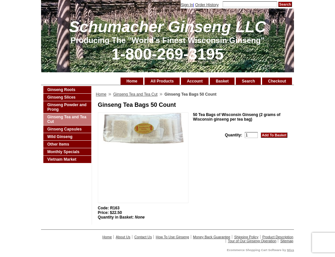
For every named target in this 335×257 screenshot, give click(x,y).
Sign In (187, 5)
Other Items (58, 144)
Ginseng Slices (61, 97)
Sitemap (286, 241)
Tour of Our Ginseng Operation (252, 241)
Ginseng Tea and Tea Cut (66, 119)
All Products (162, 81)
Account (195, 81)
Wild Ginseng (60, 136)
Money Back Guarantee (211, 237)
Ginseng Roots (61, 89)
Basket (222, 81)
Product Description (277, 237)
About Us (123, 237)
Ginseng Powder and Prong (66, 107)
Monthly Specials (63, 152)
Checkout (277, 81)
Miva (290, 250)
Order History (206, 5)
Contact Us (143, 237)
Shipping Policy (246, 237)
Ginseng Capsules (64, 129)
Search (248, 81)
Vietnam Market (61, 159)
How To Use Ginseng (172, 237)
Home (131, 81)
